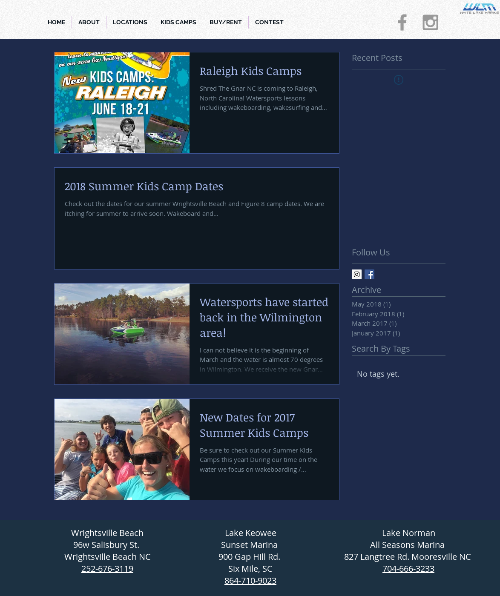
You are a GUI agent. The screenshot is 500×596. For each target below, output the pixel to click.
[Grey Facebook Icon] (402, 22)
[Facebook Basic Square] (369, 274)
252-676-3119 (107, 568)
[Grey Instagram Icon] (430, 22)
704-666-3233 (408, 568)
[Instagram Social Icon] (357, 274)
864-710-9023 (250, 580)
